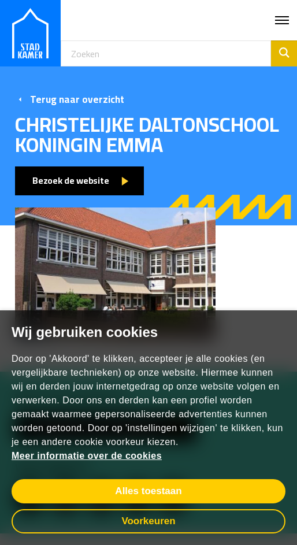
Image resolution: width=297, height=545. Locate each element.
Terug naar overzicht (69, 100)
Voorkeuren (148, 521)
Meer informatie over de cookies (87, 456)
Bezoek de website (70, 180)
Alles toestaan (148, 490)
